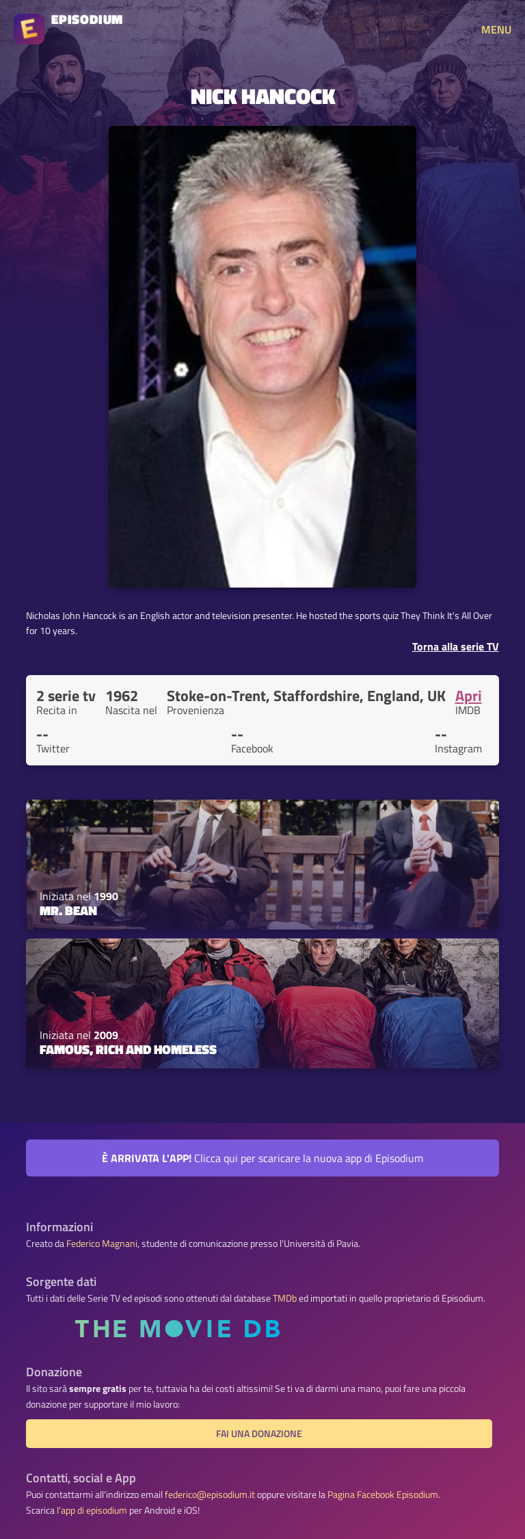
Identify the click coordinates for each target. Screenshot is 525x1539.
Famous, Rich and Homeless (128, 1049)
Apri (468, 695)
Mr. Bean (68, 910)
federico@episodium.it (210, 1494)
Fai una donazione (259, 1433)
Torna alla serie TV (455, 646)
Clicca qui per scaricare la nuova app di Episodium (262, 1158)
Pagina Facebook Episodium (382, 1494)
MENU (496, 29)
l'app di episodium (92, 1510)
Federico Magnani (101, 1243)
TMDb (285, 1298)
